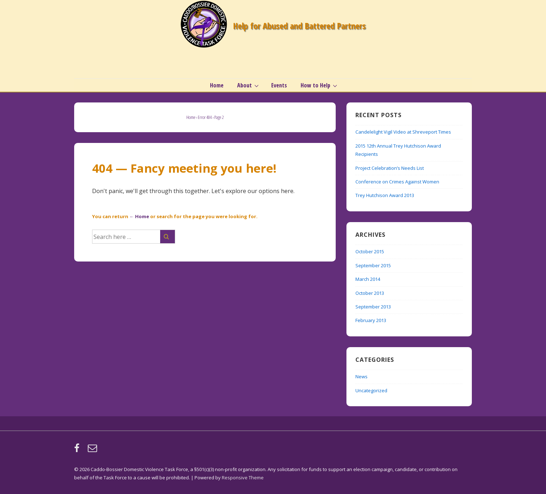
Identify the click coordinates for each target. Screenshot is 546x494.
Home (217, 85)
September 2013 (373, 306)
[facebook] (78, 450)
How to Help (320, 85)
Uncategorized (371, 390)
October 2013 (369, 293)
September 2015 (373, 265)
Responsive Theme (243, 477)
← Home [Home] (139, 216)
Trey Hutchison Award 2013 (384, 195)
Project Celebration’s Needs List (389, 168)
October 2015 (369, 251)
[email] (93, 450)
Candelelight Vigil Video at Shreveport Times (403, 132)
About (248, 85)
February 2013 (370, 320)
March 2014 (367, 279)
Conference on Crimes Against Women (397, 181)
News (361, 376)
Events (279, 85)
